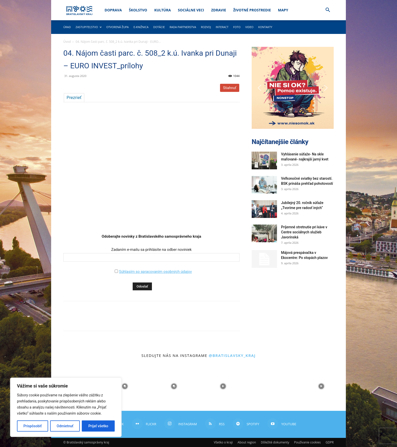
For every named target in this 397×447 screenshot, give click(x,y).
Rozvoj (206, 27)
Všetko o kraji (223, 442)
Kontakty (265, 27)
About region (246, 442)
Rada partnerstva (183, 27)
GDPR (330, 442)
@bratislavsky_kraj (232, 355)
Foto (237, 27)
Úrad (67, 27)
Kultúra (162, 10)
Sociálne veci (191, 10)
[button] (328, 10)
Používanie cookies (307, 442)
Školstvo (138, 10)
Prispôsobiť (33, 426)
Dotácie (159, 27)
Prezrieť (74, 97)
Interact (222, 27)
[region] (66, 407)
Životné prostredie (252, 10)
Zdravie (218, 10)
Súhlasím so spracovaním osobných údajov (155, 271)
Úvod (67, 41)
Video (249, 27)
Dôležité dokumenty (275, 442)
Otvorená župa (117, 27)
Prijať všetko (98, 426)
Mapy (283, 10)
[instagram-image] (124, 386)
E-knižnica (140, 27)
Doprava (113, 10)
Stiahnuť (229, 88)
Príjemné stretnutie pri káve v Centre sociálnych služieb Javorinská (304, 232)
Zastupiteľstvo (89, 27)
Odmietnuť (65, 426)
